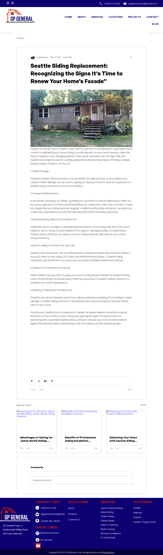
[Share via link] (52, 381)
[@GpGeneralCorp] (49, 532)
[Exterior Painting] (109, 525)
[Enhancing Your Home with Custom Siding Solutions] (126, 421)
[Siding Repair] (109, 520)
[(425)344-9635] (109, 3)
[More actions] (131, 57)
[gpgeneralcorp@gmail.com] (139, 3)
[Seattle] (142, 508)
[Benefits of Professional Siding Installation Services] (81, 421)
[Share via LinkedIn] (45, 381)
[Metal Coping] (109, 529)
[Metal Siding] (109, 512)
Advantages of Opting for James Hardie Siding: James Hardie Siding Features (36, 439)
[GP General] (48, 540)
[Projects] (77, 514)
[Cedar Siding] (109, 516)
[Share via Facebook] (31, 381)
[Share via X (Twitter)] (38, 381)
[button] (96, 17)
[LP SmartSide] (109, 537)
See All (143, 405)
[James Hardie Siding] (112, 508)
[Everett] (142, 517)
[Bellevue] (142, 512)
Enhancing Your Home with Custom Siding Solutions (123, 439)
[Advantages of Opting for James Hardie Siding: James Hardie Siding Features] (37, 421)
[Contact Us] (77, 519)
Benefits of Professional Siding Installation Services (80, 439)
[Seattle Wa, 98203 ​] (52, 521)
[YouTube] (38, 546)
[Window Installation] (111, 533)
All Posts (20, 38)
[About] (77, 508)
